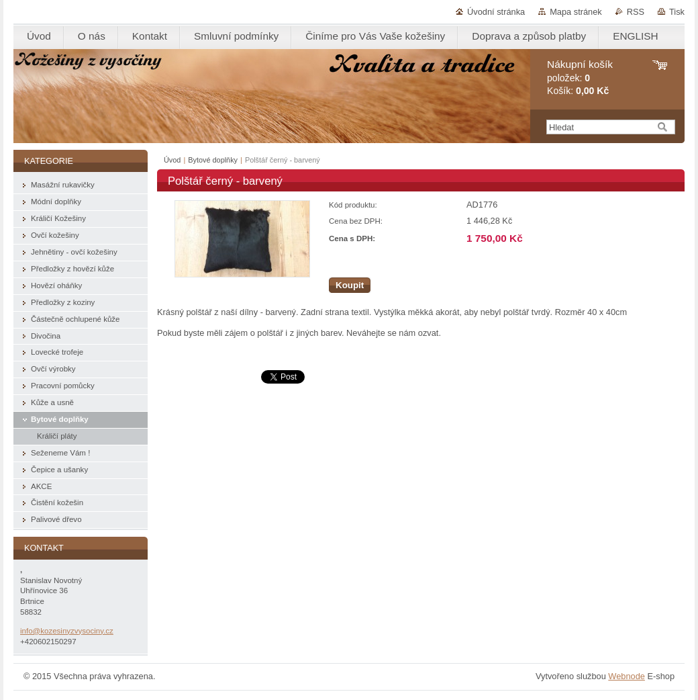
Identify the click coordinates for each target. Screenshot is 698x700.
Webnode (626, 676)
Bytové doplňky (213, 160)
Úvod (172, 160)
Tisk (677, 12)
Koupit (350, 285)
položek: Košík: (580, 77)
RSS (635, 12)
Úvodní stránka (496, 12)
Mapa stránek (576, 12)
